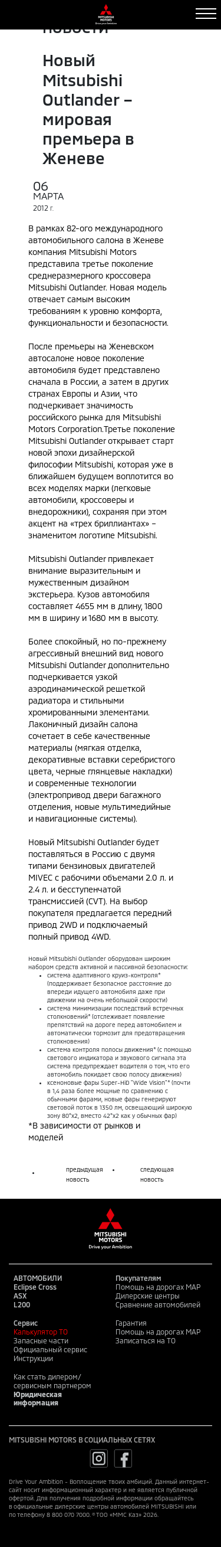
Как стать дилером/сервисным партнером (52, 1380)
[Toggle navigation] (206, 13)
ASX (20, 1295)
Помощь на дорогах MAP (158, 1287)
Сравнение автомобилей (158, 1304)
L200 (22, 1304)
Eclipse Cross (35, 1287)
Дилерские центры (148, 1295)
